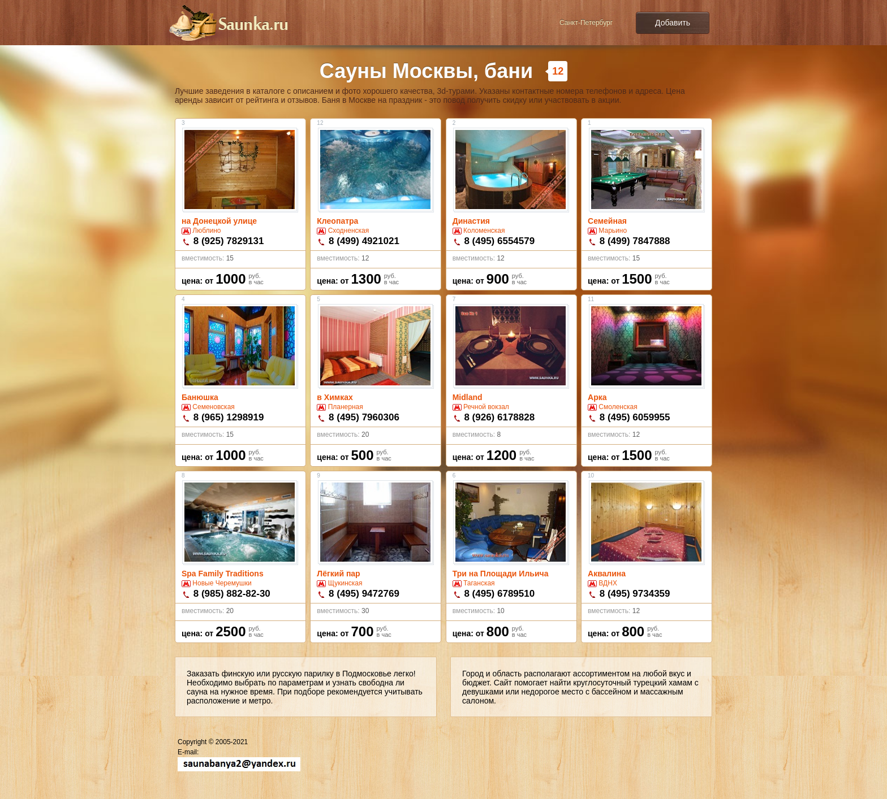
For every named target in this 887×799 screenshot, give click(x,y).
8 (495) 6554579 (499, 241)
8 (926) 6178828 (499, 417)
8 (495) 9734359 (635, 593)
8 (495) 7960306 (364, 417)
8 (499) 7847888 (635, 241)
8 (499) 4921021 (364, 241)
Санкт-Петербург (586, 23)
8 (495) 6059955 (635, 417)
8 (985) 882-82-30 (231, 593)
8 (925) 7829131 (228, 241)
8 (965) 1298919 (228, 417)
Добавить (672, 22)
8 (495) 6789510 (499, 593)
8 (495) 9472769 (364, 593)
